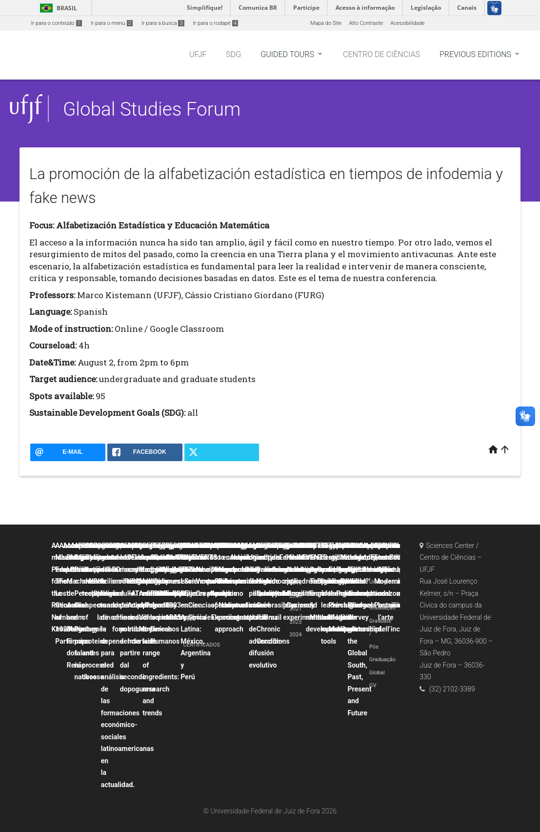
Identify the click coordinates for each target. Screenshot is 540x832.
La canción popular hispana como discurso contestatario (246, 581)
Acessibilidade (407, 23)
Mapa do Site (325, 23)
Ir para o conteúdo (56, 23)
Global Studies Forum (151, 109)
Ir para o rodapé (215, 23)
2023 (295, 622)
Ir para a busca (162, 23)
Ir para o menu (112, 23)
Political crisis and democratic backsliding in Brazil (281, 581)
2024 (295, 634)
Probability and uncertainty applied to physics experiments (302, 581)
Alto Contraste (366, 23)
